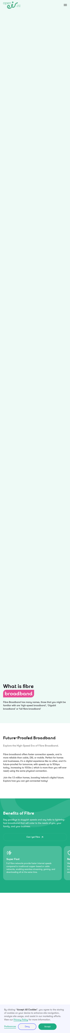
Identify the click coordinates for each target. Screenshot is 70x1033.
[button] (63, 5)
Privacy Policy (21, 1019)
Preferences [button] (10, 1026)
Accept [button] (47, 1026)
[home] (12, 5)
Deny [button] (27, 1026)
